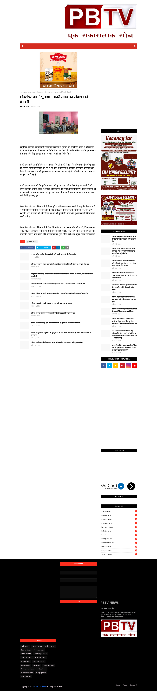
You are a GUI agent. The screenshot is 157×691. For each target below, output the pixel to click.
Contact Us (133, 685)
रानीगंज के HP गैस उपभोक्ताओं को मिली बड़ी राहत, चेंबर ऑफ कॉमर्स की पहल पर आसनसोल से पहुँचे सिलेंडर (123, 251)
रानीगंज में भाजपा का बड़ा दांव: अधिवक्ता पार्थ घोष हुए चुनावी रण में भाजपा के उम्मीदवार (55, 323)
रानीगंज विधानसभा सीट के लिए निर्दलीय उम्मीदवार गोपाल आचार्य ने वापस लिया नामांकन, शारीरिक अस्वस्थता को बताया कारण (124, 321)
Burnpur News (26, 654)
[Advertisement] (119, 89)
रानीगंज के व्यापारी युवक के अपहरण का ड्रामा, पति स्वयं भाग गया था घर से (51, 303)
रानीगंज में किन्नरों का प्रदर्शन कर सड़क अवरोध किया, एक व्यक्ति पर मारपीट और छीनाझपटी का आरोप (59, 293)
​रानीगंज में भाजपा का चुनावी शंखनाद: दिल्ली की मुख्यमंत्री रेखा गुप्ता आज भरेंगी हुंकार (124, 310)
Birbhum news (39, 650)
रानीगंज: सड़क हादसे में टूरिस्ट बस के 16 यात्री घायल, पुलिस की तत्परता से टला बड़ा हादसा (124, 299)
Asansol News (119, 511)
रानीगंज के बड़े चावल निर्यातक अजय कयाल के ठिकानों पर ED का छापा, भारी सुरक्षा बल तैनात (57, 342)
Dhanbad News (119, 519)
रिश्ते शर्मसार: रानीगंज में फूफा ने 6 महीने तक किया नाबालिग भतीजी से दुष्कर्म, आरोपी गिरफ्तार (124, 287)
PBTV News (24, 107)
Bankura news (119, 515)
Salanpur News (119, 554)
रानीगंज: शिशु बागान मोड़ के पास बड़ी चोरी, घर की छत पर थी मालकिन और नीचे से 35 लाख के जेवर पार (60, 264)
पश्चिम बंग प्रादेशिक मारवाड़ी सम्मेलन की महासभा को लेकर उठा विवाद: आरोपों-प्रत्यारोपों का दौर (58, 284)
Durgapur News (119, 523)
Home (118, 685)
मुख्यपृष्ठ (22, 92)
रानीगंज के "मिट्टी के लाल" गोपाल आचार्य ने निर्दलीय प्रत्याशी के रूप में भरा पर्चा (53, 313)
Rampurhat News (27, 673)
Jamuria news (30, 92)
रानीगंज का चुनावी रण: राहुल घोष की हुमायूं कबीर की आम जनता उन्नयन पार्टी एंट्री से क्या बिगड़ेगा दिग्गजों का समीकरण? (61, 333)
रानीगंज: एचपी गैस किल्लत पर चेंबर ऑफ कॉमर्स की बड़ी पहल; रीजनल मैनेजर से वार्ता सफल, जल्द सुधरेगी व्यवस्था (124, 263)
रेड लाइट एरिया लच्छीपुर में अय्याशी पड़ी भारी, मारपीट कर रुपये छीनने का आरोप (53, 254)
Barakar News (26, 650)
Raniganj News (119, 550)
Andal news (25, 646)
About (125, 685)
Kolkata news (119, 531)
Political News (119, 547)
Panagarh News (119, 539)
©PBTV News (40, 686)
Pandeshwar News (119, 543)
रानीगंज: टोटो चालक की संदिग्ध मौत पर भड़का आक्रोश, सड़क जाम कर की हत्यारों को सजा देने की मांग (124, 275)
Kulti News (119, 535)
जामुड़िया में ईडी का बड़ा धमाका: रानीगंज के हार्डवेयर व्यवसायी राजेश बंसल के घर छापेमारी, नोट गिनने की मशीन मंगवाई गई (62, 275)
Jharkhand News (119, 527)
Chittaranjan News (40, 654)
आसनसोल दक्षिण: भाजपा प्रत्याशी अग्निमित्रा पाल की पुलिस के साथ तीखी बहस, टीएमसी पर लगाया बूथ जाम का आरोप (124, 347)
